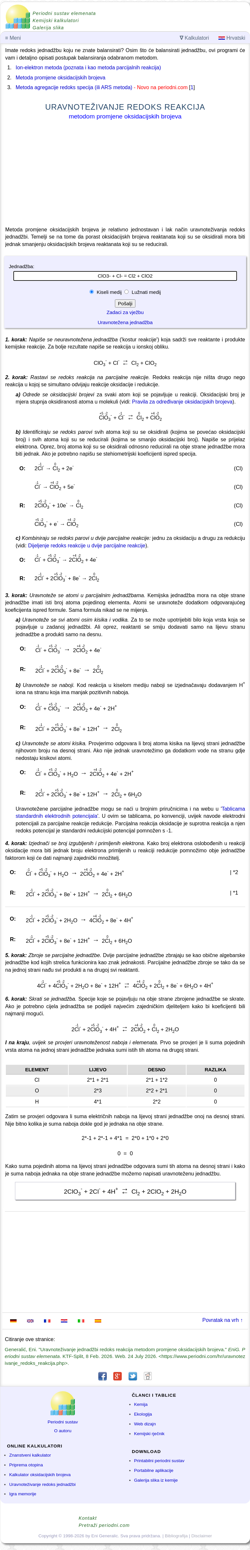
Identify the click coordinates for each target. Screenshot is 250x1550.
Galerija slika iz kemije (156, 1480)
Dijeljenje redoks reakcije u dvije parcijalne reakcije (86, 545)
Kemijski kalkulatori (56, 20)
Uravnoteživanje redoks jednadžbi (42, 1484)
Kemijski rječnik (149, 1433)
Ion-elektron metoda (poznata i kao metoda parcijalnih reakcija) (88, 67)
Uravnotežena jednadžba (125, 322)
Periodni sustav (63, 1422)
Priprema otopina (26, 1464)
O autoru (62, 1430)
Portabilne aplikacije (154, 1470)
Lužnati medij (145, 292)
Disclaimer (201, 1535)
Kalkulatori (194, 38)
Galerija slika (48, 27)
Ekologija (143, 1414)
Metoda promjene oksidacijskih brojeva (60, 77)
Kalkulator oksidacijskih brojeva (40, 1474)
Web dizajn (145, 1423)
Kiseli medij (109, 292)
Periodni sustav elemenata (64, 13)
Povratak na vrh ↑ (222, 1320)
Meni (13, 38)
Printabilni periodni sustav (159, 1460)
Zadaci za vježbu (125, 312)
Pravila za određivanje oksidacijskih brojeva (182, 402)
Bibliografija (176, 1535)
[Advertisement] (125, 174)
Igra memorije (22, 1493)
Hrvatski (231, 38)
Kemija (141, 1404)
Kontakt (88, 1518)
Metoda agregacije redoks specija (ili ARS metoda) (74, 87)
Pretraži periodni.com (104, 1525)
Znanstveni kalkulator (30, 1455)
